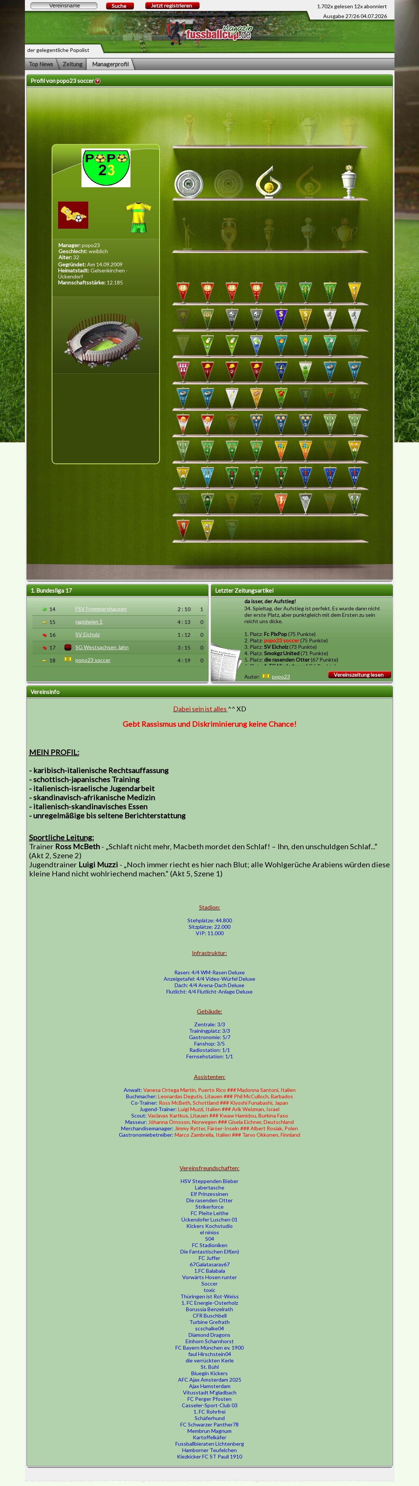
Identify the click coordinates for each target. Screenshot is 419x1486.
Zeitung (73, 64)
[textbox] (64, 6)
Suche (119, 6)
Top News (41, 64)
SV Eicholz (87, 634)
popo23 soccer (93, 660)
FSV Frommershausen (101, 608)
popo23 (281, 676)
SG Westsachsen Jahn (102, 647)
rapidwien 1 (89, 621)
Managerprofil (110, 64)
